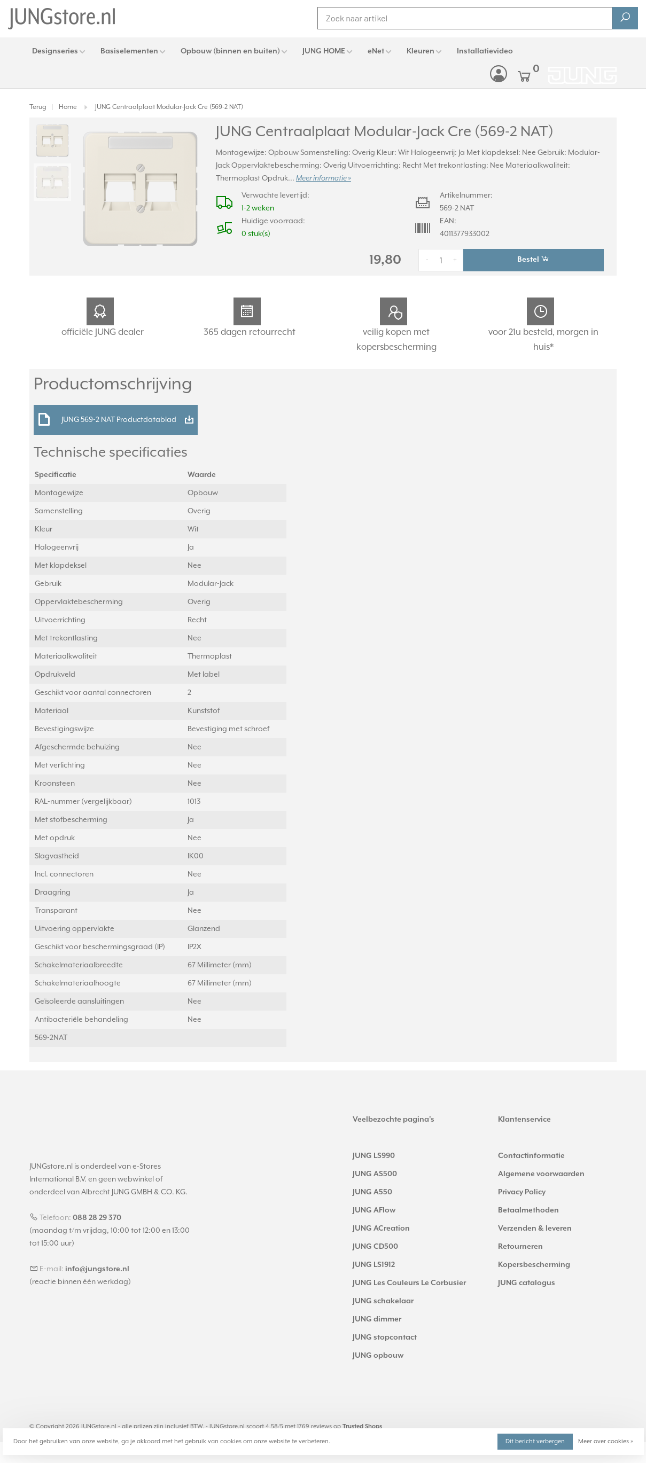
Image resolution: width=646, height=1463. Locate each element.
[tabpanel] (140, 188)
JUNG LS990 (374, 1156)
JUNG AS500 (375, 1174)
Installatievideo (485, 51)
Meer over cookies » (605, 1441)
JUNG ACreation (381, 1228)
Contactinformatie (531, 1156)
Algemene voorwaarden (541, 1174)
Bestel (533, 259)
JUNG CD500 (375, 1246)
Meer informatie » (323, 178)
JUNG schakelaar (383, 1301)
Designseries (55, 51)
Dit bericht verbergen (535, 1441)
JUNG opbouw (378, 1355)
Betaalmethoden (528, 1210)
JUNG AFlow (374, 1210)
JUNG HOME (323, 51)
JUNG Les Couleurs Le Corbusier (409, 1283)
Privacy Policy (522, 1192)
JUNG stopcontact (385, 1337)
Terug (37, 107)
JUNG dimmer (377, 1319)
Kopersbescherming (534, 1265)
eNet (376, 51)
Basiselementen (129, 51)
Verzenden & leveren (535, 1228)
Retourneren (520, 1246)
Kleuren (420, 51)
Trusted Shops (362, 1426)
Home (68, 107)
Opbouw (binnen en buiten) (230, 51)
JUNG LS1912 (374, 1265)
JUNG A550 (372, 1192)
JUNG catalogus (526, 1283)
